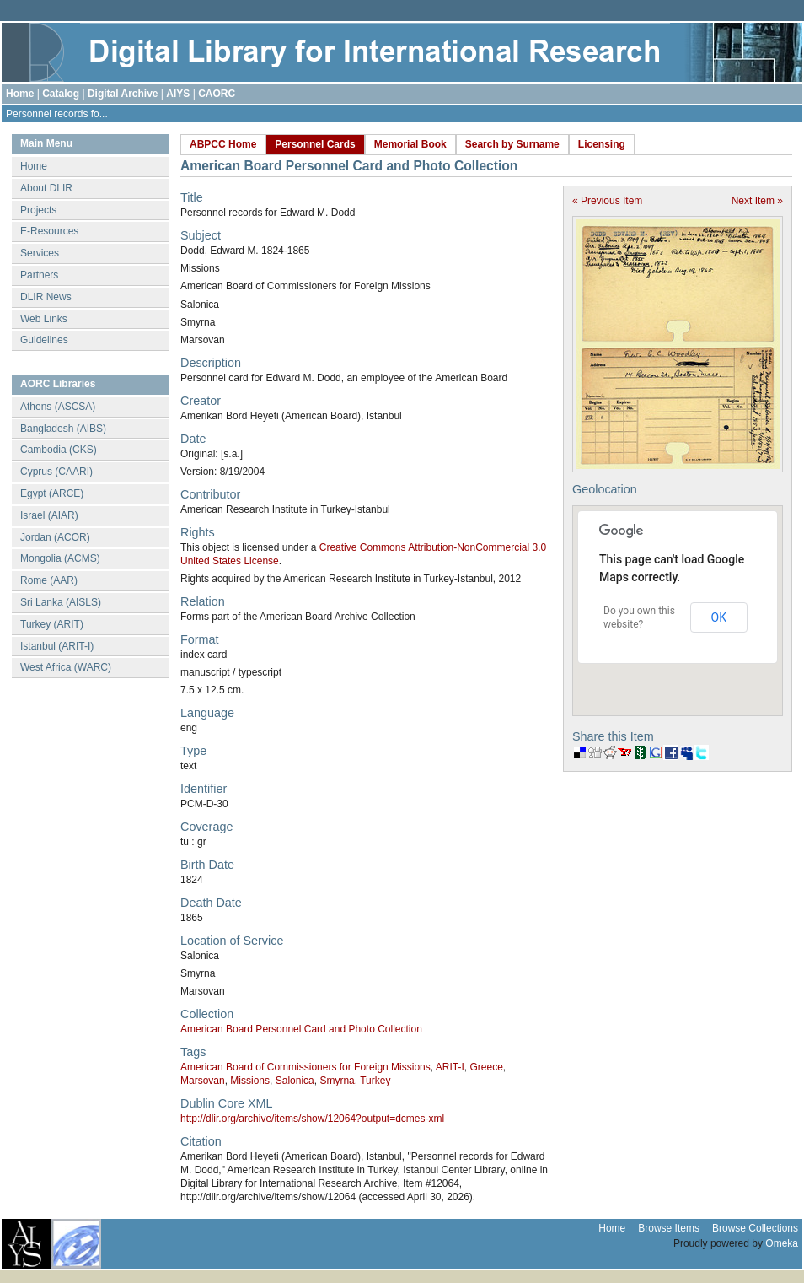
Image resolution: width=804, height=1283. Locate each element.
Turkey (375, 1080)
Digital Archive (123, 94)
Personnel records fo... (57, 114)
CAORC (216, 94)
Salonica (295, 1080)
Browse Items (668, 1228)
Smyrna (336, 1080)
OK (718, 617)
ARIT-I (450, 1067)
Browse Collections (755, 1228)
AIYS (178, 94)
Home (20, 94)
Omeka (781, 1243)
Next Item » (757, 201)
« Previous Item (607, 201)
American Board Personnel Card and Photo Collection (301, 1029)
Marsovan (202, 1080)
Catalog (60, 94)
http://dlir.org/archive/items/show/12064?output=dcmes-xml (312, 1118)
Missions (250, 1080)
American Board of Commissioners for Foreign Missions (305, 1067)
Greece (485, 1067)
